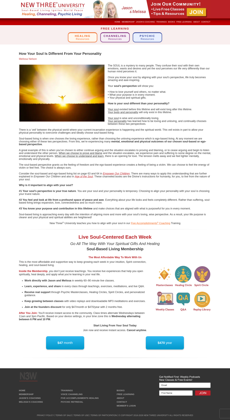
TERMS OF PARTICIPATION (104, 415)
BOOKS (121, 390)
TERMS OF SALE (63, 415)
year (165, 343)
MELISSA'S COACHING (31, 402)
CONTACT (122, 402)
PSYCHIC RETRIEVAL (72, 402)
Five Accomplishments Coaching (150, 223)
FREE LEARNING (125, 394)
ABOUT (120, 398)
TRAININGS (67, 390)
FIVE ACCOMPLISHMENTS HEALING (80, 398)
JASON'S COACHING (30, 398)
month (65, 343)
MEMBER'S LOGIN (126, 406)
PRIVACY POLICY (45, 415)
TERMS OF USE (81, 415)
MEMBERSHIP (26, 394)
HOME (22, 390)
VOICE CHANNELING (72, 394)
